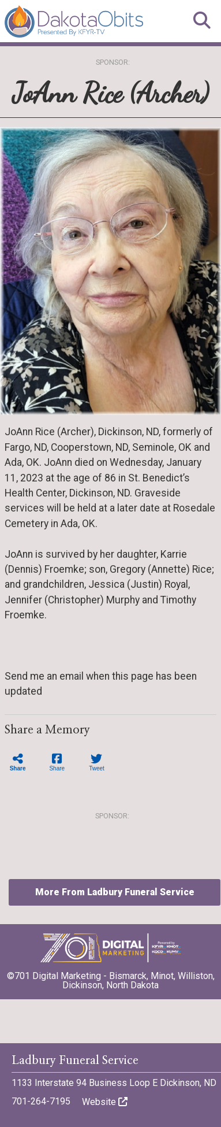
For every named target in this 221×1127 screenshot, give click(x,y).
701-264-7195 (41, 1101)
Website (105, 1101)
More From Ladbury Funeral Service (114, 892)
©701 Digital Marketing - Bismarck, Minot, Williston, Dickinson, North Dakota (111, 977)
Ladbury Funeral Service (75, 1060)
